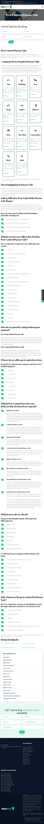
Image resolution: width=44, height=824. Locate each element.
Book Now (11, 42)
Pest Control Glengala (6, 791)
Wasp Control (6, 690)
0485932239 (6, 3)
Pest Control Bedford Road (7, 780)
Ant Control (6, 657)
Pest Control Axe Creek (6, 777)
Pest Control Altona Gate (6, 781)
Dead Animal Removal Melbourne (11, 696)
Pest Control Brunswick (6, 774)
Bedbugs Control (7, 660)
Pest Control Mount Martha (29, 643)
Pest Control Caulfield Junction (8, 784)
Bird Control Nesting (8, 665)
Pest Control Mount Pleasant (7, 647)
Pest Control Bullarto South (7, 783)
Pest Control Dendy (5, 789)
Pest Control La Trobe (6, 775)
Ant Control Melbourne (28, 747)
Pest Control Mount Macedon (7, 643)
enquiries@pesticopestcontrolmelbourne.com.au (25, 3)
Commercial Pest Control (9, 698)
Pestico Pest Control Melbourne (17, 56)
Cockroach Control (8, 671)
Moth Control (6, 676)
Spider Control (7, 685)
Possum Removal (7, 679)
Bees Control (6, 662)
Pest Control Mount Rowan (29, 647)
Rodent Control (7, 682)
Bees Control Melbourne (28, 750)
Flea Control (6, 674)
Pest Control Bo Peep (5, 778)
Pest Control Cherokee (6, 786)
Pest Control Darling (5, 788)
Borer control (6, 668)
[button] (33, 721)
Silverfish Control (7, 687)
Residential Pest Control (9, 693)
